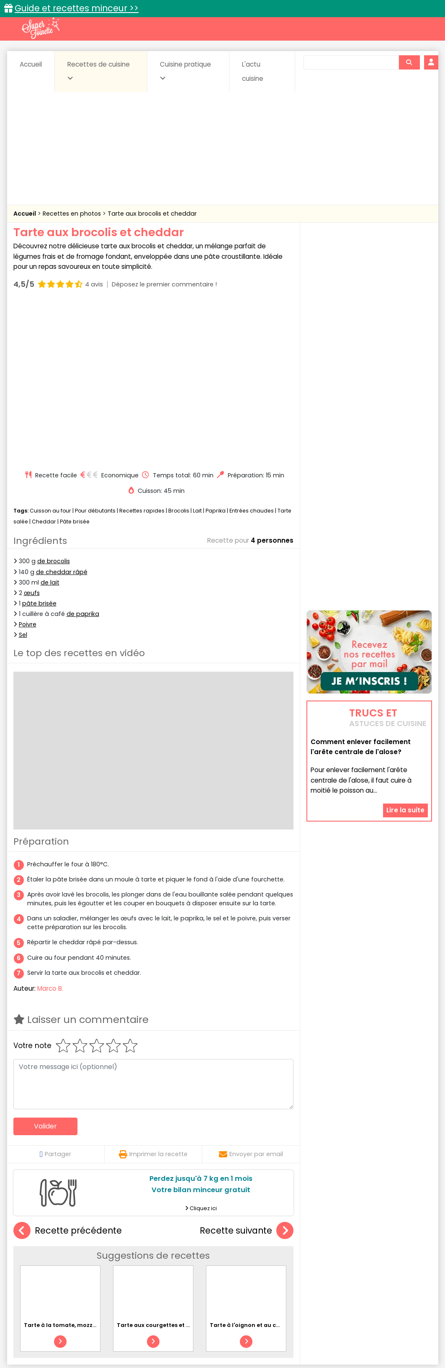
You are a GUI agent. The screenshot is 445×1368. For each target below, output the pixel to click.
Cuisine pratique (185, 71)
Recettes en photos (73, 213)
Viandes (311, 1269)
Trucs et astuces (340, 1235)
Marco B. (50, 829)
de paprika (83, 455)
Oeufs (359, 1261)
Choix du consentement (320, 1342)
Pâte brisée (75, 362)
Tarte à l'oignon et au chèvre (251, 1166)
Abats (36, 1253)
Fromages (252, 1261)
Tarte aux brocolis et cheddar (152, 213)
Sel (23, 475)
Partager (55, 995)
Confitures (242, 1253)
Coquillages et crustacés (348, 1253)
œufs (32, 434)
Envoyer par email (251, 995)
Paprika (216, 351)
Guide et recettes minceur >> (77, 8)
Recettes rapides (142, 351)
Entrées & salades (86, 1261)
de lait (50, 423)
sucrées (275, 1269)
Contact (113, 1334)
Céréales (201, 1253)
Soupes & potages (224, 1269)
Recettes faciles (108, 1235)
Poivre (27, 465)
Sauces (175, 1269)
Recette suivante (246, 1071)
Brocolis (178, 351)
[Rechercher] (409, 62)
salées (142, 1269)
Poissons (107, 1269)
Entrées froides (204, 1261)
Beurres (126, 1253)
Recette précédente (67, 1071)
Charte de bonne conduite (352, 1334)
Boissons (163, 1253)
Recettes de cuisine (98, 71)
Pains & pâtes (398, 1261)
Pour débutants (95, 351)
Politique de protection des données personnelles (205, 1342)
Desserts (36, 1261)
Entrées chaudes (251, 351)
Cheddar (44, 362)
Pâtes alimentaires (55, 1269)
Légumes (323, 1261)
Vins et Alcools (356, 1269)
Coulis (404, 1253)
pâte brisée (39, 444)
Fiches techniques (265, 1235)
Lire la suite (405, 757)
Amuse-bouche (80, 1253)
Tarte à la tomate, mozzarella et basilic (80, 1166)
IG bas (288, 1261)
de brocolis (53, 402)
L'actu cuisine (252, 71)
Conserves (285, 1253)
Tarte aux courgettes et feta (157, 1166)
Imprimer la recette (153, 995)
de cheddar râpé (61, 412)
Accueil (31, 64)
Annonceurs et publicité (56, 1334)
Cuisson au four (50, 351)
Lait (197, 351)
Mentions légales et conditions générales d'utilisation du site (220, 1334)
